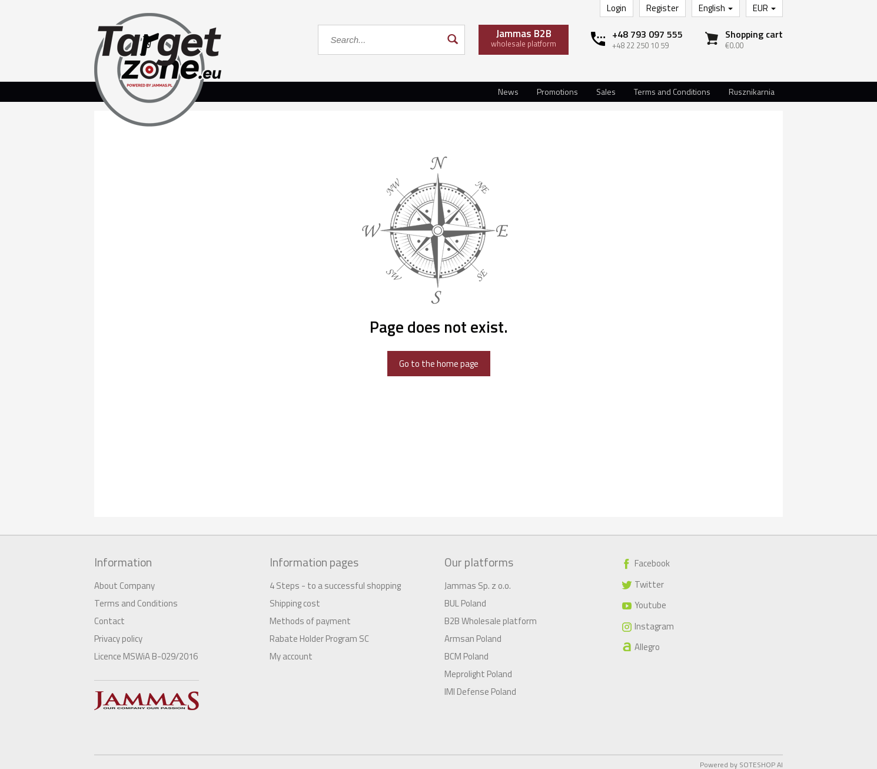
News (508, 91)
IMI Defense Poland (480, 686)
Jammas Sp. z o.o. (477, 580)
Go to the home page (439, 363)
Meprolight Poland (478, 668)
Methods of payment (310, 615)
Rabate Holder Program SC (319, 633)
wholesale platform (523, 37)
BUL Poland (465, 598)
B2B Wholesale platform (490, 615)
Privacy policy (118, 633)
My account (291, 651)
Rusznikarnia (752, 91)
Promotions (557, 91)
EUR (764, 8)
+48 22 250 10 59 (640, 45)
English (716, 8)
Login (616, 8)
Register (662, 8)
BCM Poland (466, 651)
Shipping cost (295, 598)
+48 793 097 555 (647, 34)
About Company (124, 580)
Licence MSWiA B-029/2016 (146, 651)
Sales (606, 91)
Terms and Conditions (672, 91)
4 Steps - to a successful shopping (335, 580)
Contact (109, 615)
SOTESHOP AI (761, 759)
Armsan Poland (472, 633)
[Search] (452, 40)
